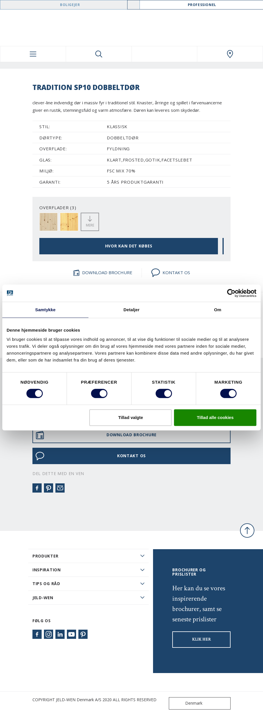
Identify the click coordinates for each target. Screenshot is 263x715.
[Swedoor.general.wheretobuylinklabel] (230, 54)
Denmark (186, 703)
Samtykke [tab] (45, 309)
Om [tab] (217, 309)
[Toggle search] (99, 54)
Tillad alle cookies (215, 417)
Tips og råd (46, 583)
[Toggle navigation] (33, 54)
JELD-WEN (42, 597)
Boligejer (70, 4)
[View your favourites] (165, 54)
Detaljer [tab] (131, 309)
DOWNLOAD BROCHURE (102, 272)
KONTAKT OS (170, 272)
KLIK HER (201, 639)
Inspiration (46, 569)
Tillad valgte (130, 417)
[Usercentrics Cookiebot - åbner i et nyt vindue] (231, 293)
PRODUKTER (45, 556)
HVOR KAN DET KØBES (128, 246)
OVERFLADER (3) (57, 207)
